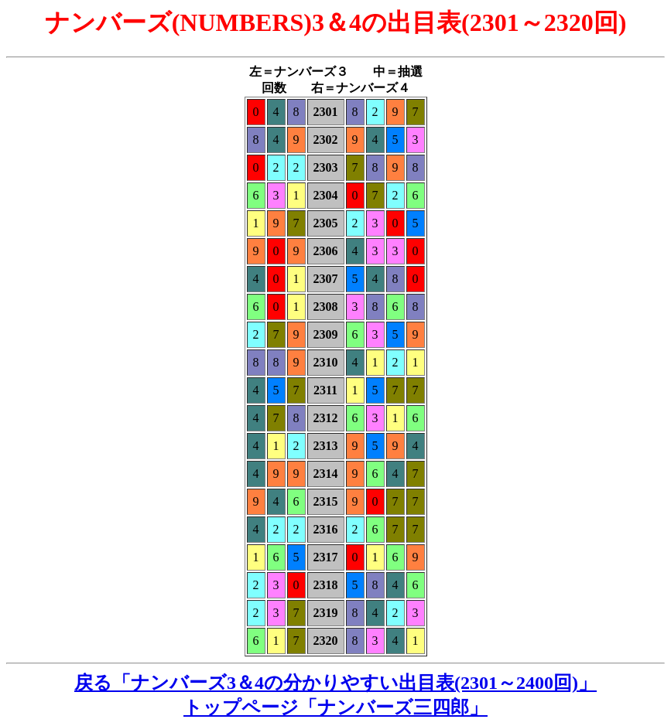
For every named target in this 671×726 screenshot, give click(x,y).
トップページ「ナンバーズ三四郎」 (335, 707)
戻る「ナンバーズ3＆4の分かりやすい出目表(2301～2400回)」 (335, 683)
